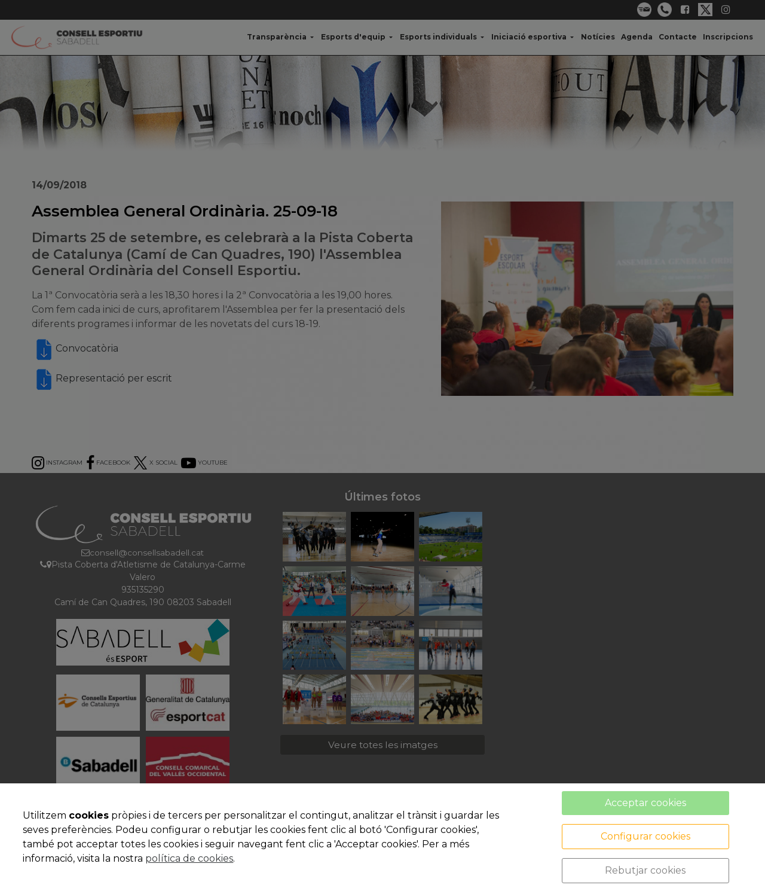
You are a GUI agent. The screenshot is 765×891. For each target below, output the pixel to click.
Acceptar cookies (645, 802)
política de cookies (189, 858)
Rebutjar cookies (645, 870)
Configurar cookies (645, 836)
